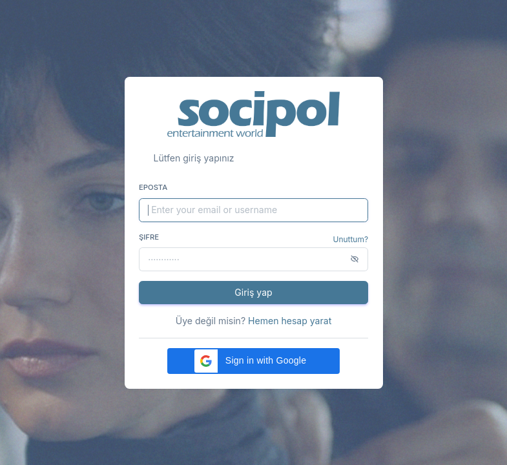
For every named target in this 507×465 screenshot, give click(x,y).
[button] (253, 361)
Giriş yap (253, 292)
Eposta (153, 187)
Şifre (149, 237)
